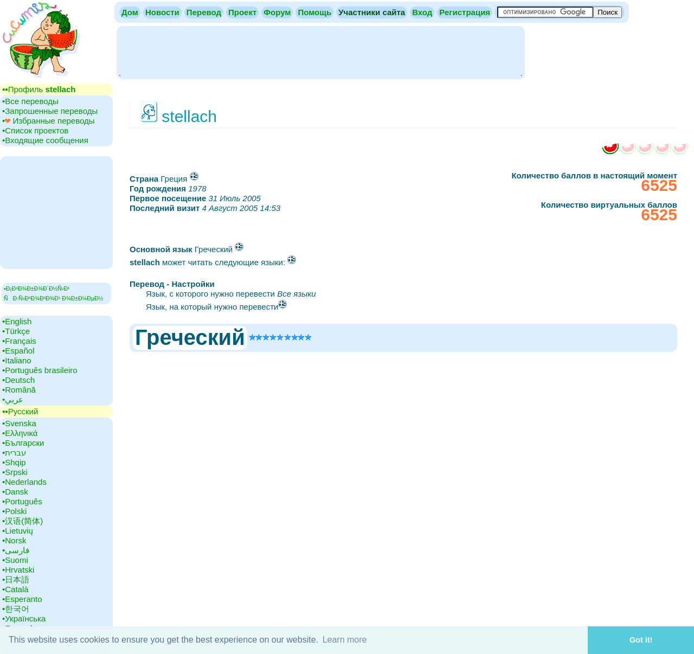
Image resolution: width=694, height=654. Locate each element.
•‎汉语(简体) (22, 520)
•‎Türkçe (16, 331)
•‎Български (23, 442)
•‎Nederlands (24, 481)
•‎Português (22, 501)
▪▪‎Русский (20, 411)
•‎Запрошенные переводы (50, 111)
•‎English (16, 321)
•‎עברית (14, 452)
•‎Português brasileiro (40, 370)
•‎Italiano (16, 360)
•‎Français (19, 340)
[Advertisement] (320, 51)
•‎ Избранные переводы (48, 120)
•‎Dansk (15, 491)
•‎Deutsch (18, 379)
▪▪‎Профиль (38, 89)
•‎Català (15, 589)
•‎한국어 (15, 608)
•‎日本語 (15, 579)
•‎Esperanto (22, 599)
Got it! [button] (640, 640)
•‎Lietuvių (17, 530)
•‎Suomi (15, 560)
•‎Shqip (14, 462)
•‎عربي (12, 399)
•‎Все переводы (30, 101)
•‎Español (18, 350)
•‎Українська (24, 618)
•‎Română (19, 389)
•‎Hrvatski (18, 569)
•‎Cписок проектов (35, 130)
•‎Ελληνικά (19, 433)
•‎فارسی (15, 550)
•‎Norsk (14, 540)
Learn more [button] (345, 639)
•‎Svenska (19, 423)
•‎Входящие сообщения (45, 140)
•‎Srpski (15, 472)
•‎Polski (14, 511)
